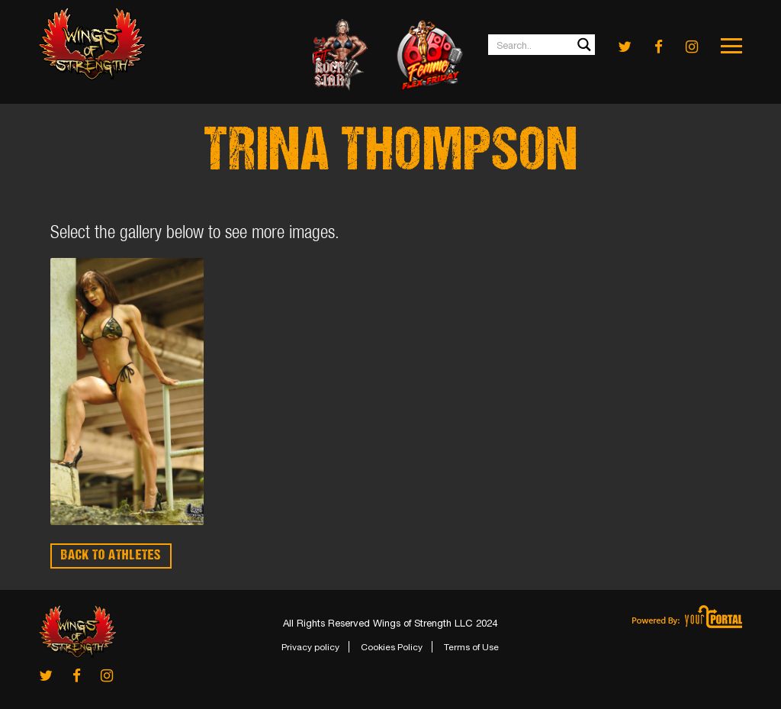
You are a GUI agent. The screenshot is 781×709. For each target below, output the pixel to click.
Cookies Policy (392, 647)
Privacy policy (310, 647)
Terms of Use (471, 647)
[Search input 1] (542, 45)
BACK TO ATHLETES (111, 556)
